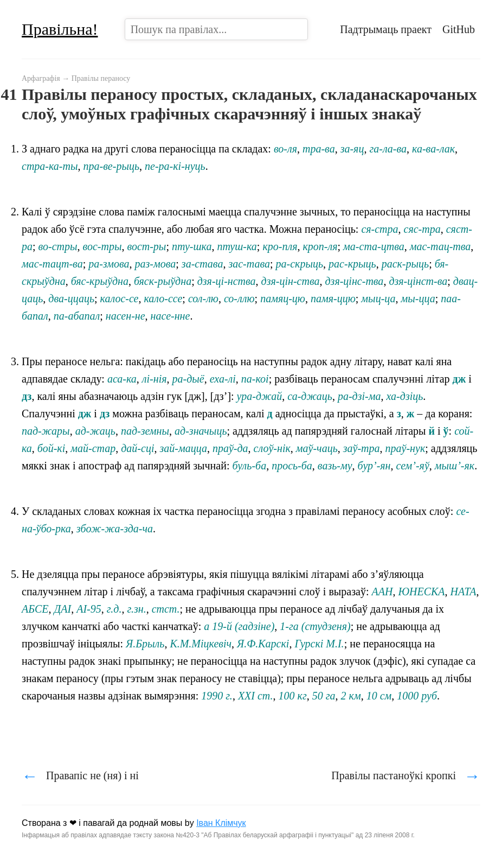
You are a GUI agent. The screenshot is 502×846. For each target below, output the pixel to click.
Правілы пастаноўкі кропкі (405, 775)
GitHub (458, 29)
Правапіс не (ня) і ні (80, 775)
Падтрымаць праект (386, 29)
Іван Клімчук (221, 823)
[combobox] (216, 29)
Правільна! (60, 29)
